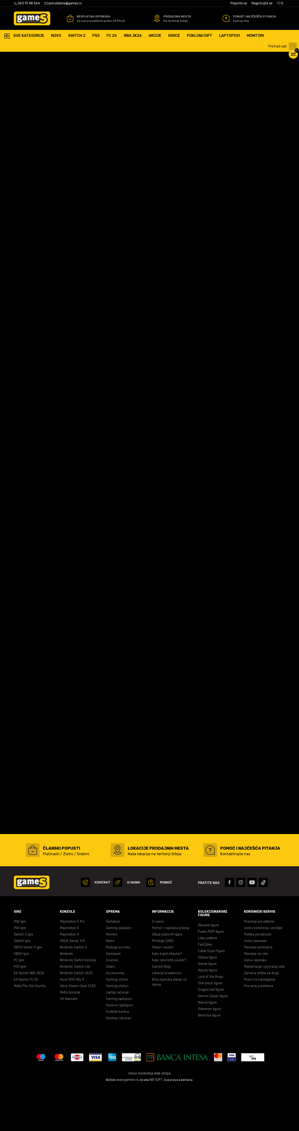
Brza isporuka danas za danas (169, 1026)
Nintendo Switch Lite (75, 1011)
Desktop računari (118, 1062)
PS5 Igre (20, 965)
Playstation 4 (69, 978)
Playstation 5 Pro (72, 965)
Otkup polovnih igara (167, 978)
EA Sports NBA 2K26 (29, 1017)
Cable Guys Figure (211, 995)
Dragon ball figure (211, 1034)
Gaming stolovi (117, 1030)
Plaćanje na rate (256, 998)
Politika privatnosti (257, 978)
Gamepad (113, 998)
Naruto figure (207, 1014)
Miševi (110, 985)
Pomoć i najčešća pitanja (170, 972)
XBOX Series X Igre (28, 991)
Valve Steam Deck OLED (78, 1030)
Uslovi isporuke (255, 1004)
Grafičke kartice (117, 1056)
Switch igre (22, 985)
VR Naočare (68, 1043)
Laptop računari (117, 1036)
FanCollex (205, 988)
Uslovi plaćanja (255, 985)
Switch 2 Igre (23, 978)
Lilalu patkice (207, 982)
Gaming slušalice (118, 972)
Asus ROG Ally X (72, 1023)
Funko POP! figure (211, 976)
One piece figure (210, 1027)
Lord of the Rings (210, 1021)
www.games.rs (127, 1124)
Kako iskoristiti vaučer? (169, 1004)
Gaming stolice (117, 1023)
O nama (158, 965)
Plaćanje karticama (258, 991)
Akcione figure (208, 969)
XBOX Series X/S (72, 985)
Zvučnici (112, 1004)
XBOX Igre (21, 998)
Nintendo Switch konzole (78, 1004)
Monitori (111, 978)
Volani (110, 1011)
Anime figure (207, 1008)
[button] (283, 46)
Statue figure (207, 1001)
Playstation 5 (69, 972)
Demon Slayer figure (213, 1040)
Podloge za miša (118, 991)
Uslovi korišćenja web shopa (149, 1117)
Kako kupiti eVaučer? (167, 998)
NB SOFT (156, 1124)
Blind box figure (209, 1059)
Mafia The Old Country (30, 1030)
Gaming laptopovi (119, 1043)
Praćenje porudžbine (259, 965)
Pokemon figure (209, 1053)
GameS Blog (161, 1011)
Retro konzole (70, 1036)
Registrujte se (262, 3)
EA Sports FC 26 (26, 1023)
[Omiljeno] (280, 3)
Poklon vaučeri (163, 991)
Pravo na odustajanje (259, 1023)
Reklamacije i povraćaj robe (264, 1011)
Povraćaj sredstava (258, 1030)
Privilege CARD (163, 985)
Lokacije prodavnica (166, 1017)
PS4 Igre (20, 972)
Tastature (113, 965)
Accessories (115, 1017)
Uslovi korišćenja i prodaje (263, 972)
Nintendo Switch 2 (73, 991)
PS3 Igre (20, 1011)
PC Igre (19, 1004)
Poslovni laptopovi (119, 1049)
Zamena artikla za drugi (261, 1017)
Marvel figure (207, 1046)
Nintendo (66, 998)
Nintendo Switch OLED (76, 1017)
